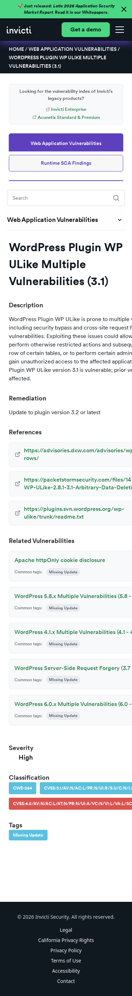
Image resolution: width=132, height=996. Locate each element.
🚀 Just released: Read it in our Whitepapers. (66, 9)
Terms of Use (66, 960)
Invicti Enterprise (66, 109)
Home (16, 49)
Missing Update (28, 835)
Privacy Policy (65, 950)
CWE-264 (22, 788)
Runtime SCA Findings (66, 163)
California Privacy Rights (66, 940)
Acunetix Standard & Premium (66, 117)
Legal (66, 929)
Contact (66, 981)
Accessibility (66, 970)
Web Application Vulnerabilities (73, 49)
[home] (19, 29)
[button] (118, 29)
